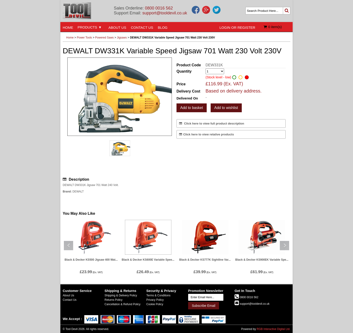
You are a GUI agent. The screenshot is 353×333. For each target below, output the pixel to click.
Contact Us (69, 299)
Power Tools (84, 37)
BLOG (163, 27)
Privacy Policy (155, 299)
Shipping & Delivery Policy (121, 295)
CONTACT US (142, 27)
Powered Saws (104, 37)
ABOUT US (117, 27)
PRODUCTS (87, 27)
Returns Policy (113, 299)
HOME (68, 27)
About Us (68, 295)
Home (70, 37)
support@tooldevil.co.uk (164, 13)
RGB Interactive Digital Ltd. (273, 329)
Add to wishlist (226, 108)
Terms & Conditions (158, 295)
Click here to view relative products (206, 134)
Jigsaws (122, 37)
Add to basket (191, 108)
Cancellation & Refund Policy (123, 304)
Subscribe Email (203, 305)
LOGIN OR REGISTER (237, 27)
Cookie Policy (154, 304)
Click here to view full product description (211, 123)
